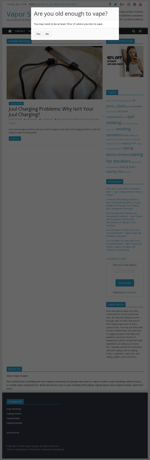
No (47, 34)
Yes (38, 34)
